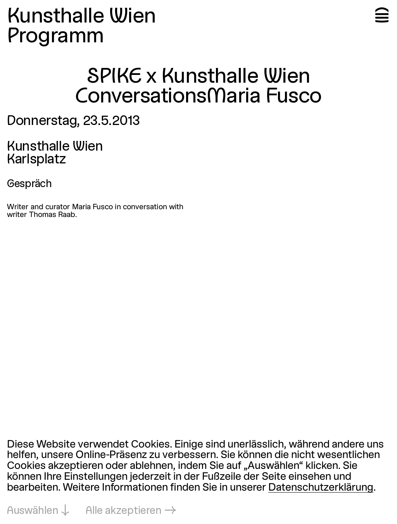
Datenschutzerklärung (320, 488)
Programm (55, 36)
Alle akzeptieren (124, 511)
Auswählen (33, 511)
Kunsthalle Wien (81, 16)
